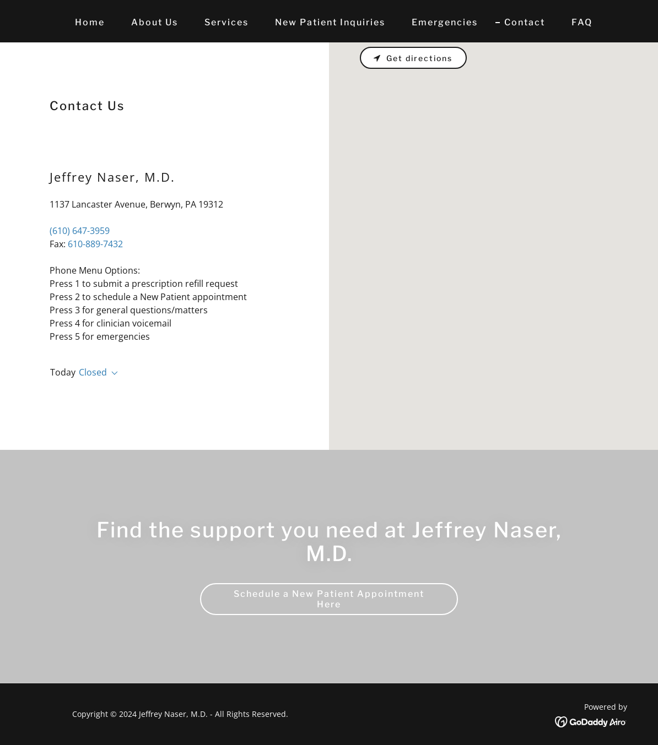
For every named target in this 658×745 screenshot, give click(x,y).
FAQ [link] (581, 22)
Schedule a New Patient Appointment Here (329, 599)
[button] (112, 373)
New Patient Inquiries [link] (330, 22)
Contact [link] (524, 22)
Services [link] (226, 22)
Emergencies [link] (445, 22)
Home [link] (90, 22)
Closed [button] (93, 372)
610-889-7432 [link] (95, 244)
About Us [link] (154, 22)
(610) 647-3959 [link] (80, 231)
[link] (591, 721)
